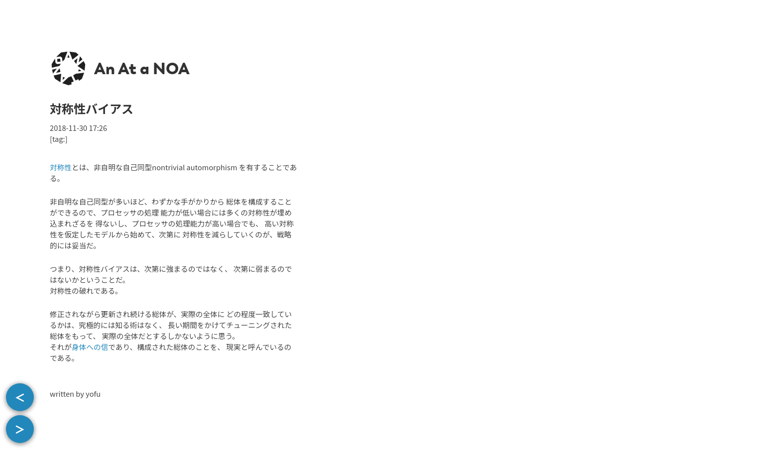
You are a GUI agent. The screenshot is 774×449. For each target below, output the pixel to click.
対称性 (61, 167)
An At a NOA (142, 68)
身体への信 (90, 346)
